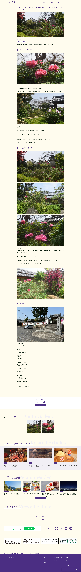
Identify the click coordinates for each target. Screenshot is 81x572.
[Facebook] (66, 528)
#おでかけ (23, 41)
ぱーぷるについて (47, 560)
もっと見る (40, 497)
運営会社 (46, 562)
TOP (4, 553)
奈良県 (19, 41)
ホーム (45, 557)
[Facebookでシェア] (40, 402)
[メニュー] (71, 2)
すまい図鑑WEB (69, 557)
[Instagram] (56, 528)
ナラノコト (68, 562)
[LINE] (70, 528)
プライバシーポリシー (58, 557)
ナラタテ (68, 560)
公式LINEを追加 (29, 528)
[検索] (67, 2)
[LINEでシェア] (44, 402)
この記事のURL (40, 405)
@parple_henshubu (40, 519)
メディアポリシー (57, 560)
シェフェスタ (69, 565)
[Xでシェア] (37, 402)
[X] (61, 528)
